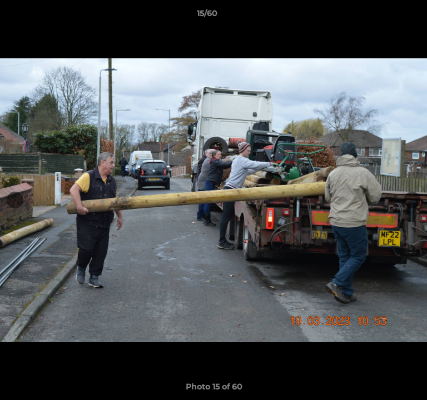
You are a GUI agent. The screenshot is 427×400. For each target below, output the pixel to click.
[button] (387, 16)
